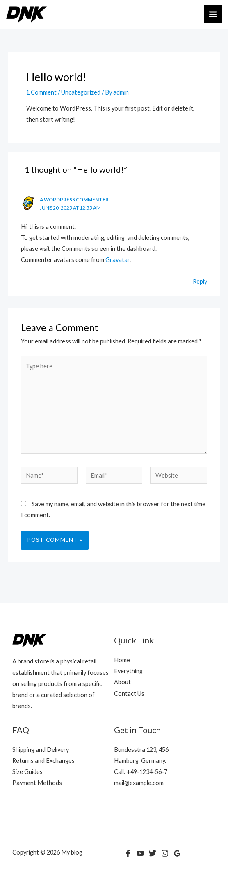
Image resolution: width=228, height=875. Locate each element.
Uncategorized (80, 92)
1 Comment (41, 92)
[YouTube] (140, 853)
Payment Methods (37, 782)
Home (122, 659)
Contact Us (129, 693)
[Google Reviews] (177, 853)
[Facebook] (128, 853)
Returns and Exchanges (43, 760)
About (122, 682)
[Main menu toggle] (213, 14)
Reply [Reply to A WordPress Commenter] (200, 281)
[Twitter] (152, 853)
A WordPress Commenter (74, 199)
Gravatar (117, 259)
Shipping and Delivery (40, 749)
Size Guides (27, 771)
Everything (128, 671)
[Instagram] (165, 853)
